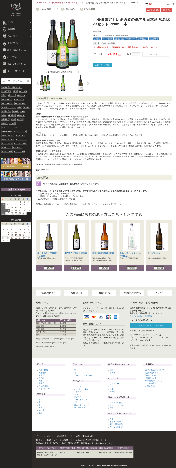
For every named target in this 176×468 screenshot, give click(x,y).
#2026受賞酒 (6, 91)
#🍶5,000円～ (19, 99)
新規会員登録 (153, 10)
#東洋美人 (11, 115)
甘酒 (111, 408)
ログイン (167, 10)
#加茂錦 (20, 119)
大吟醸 (41, 378)
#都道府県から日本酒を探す (12, 87)
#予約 (4, 95)
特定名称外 (43, 386)
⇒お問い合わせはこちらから (151, 325)
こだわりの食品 (116, 403)
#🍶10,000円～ (7, 103)
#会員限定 (112, 43)
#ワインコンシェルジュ (10, 127)
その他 (41, 410)
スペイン (78, 394)
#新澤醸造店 (6, 111)
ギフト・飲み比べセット (55, 3)
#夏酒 (15, 91)
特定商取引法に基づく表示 (68, 436)
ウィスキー (114, 384)
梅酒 (111, 370)
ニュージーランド (81, 405)
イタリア (78, 391)
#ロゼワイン (20, 135)
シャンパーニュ (82, 389)
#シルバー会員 (7, 151)
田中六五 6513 (153, 253)
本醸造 (41, 383)
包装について (151, 378)
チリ (76, 402)
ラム (111, 389)
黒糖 (40, 407)
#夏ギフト (11, 95)
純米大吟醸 (43, 370)
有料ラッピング (116, 427)
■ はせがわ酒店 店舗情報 (141, 316)
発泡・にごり (44, 389)
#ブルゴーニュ (21, 139)
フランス (78, 386)
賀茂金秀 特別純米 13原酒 (76, 253)
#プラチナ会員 (19, 151)
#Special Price (7, 131)
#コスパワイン (7, 143)
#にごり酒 (23, 91)
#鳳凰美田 (5, 119)
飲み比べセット (74, 3)
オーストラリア (80, 399)
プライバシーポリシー (45, 436)
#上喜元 (12, 123)
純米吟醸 (42, 373)
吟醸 (40, 381)
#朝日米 (26, 107)
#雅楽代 (4, 123)
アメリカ (78, 397)
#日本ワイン (6, 147)
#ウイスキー (17, 147)
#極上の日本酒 (20, 103)
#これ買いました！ (8, 107)
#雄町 (20, 107)
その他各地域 (79, 407)
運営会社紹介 (88, 436)
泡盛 (40, 413)
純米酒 (41, 375)
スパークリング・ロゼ (83, 375)
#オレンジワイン (8, 139)
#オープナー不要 (20, 143)
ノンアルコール (116, 405)
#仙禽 (13, 119)
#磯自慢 (16, 111)
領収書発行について (153, 381)
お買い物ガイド (70, 9)
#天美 (4, 115)
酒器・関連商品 (116, 424)
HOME (39, 3)
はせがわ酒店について (48, 9)
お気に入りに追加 (102, 65)
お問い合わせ (151, 386)
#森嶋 (23, 111)
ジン (111, 386)
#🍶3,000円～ (7, 99)
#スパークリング (8, 135)
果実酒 (112, 373)
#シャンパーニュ (20, 131)
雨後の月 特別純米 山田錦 (103, 253)
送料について (151, 375)
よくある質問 (89, 9)
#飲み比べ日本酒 (100, 43)
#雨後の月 (21, 115)
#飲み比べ (21, 95)
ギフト (112, 419)
